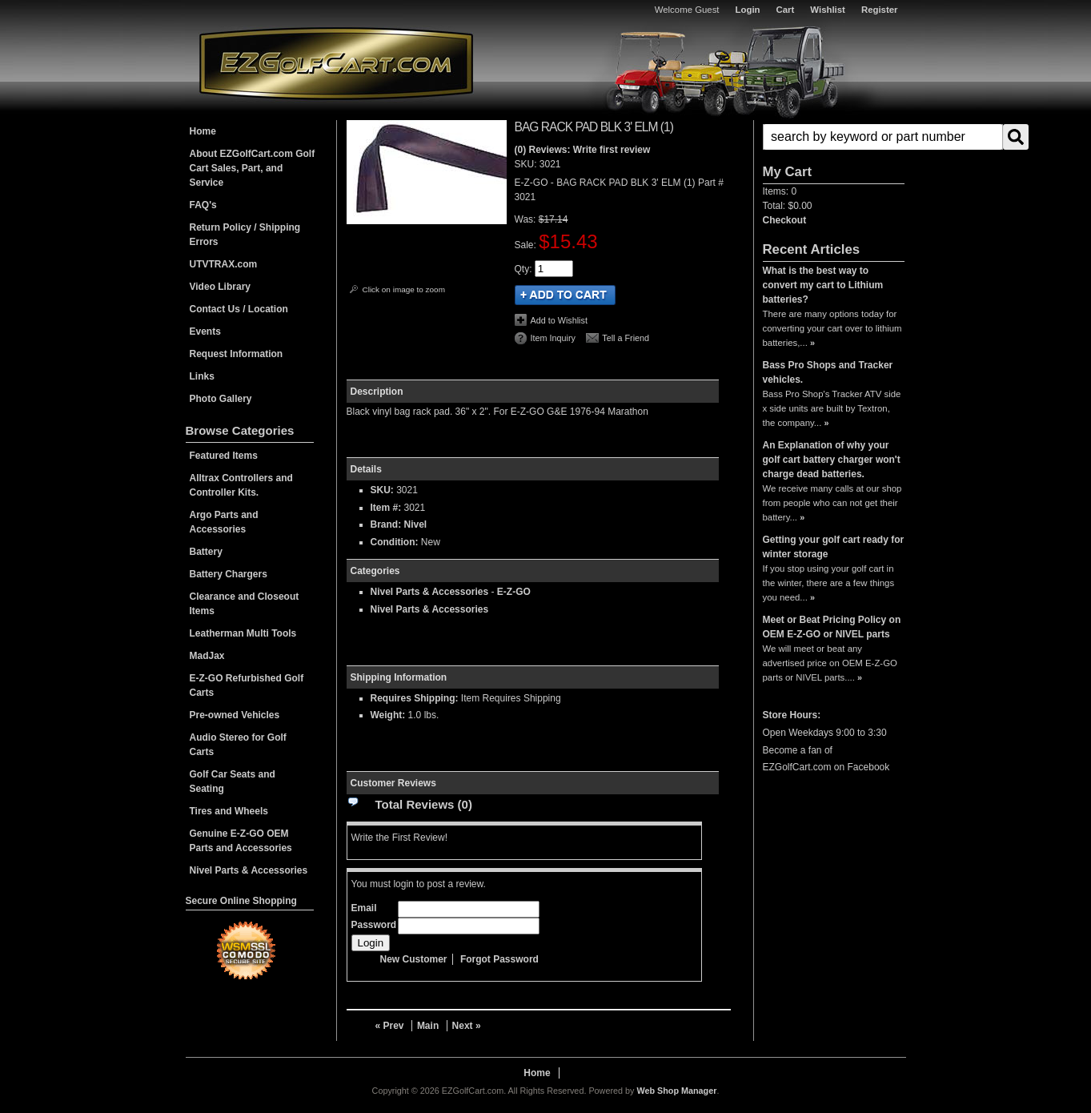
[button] (833, 137)
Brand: (386, 524)
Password (374, 924)
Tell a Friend (625, 338)
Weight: (388, 715)
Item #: (387, 507)
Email (364, 908)
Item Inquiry (553, 338)
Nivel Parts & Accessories (430, 591)
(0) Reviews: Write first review (583, 149)
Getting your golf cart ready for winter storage (833, 547)
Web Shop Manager (676, 1090)
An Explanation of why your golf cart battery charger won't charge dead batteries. (831, 460)
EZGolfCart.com (336, 62)
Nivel (415, 524)
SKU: (527, 164)
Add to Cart (565, 295)
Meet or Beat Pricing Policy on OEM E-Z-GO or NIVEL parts (832, 627)
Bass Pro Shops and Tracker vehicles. (828, 372)
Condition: (395, 542)
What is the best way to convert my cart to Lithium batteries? (823, 285)
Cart (785, 9)
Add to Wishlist (559, 320)
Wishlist (827, 9)
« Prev (389, 1025)
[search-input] (883, 137)
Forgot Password (499, 959)
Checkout (785, 220)
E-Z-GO (514, 591)
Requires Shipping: (415, 698)
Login (748, 9)
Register (879, 9)
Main (428, 1025)
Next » (466, 1025)
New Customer (413, 959)
